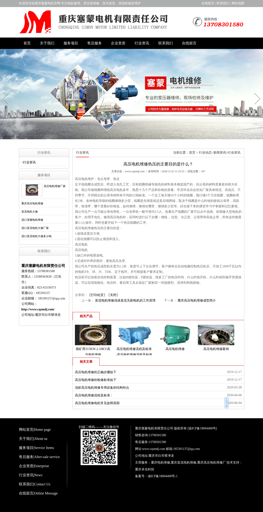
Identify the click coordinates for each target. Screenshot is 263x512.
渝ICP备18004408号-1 (163, 476)
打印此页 (97, 295)
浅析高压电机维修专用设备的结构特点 (102, 387)
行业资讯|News (31, 475)
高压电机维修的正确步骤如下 (95, 372)
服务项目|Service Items (36, 448)
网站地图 (238, 3)
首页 (27, 43)
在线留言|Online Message (38, 493)
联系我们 (223, 3)
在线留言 (208, 3)
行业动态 (205, 152)
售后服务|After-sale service (39, 457)
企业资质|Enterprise (34, 466)
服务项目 (71, 43)
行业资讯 (142, 43)
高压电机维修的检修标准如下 (95, 380)
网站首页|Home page (35, 429)
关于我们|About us (33, 439)
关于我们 (47, 43)
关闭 (113, 295)
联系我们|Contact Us (35, 484)
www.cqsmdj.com (135, 171)
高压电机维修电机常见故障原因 (97, 403)
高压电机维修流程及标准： (94, 395)
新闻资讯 (219, 152)
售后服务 (94, 43)
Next (255, 91)
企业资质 (118, 43)
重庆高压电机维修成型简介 (196, 300)
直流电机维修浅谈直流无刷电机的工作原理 (125, 300)
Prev (3, 91)
